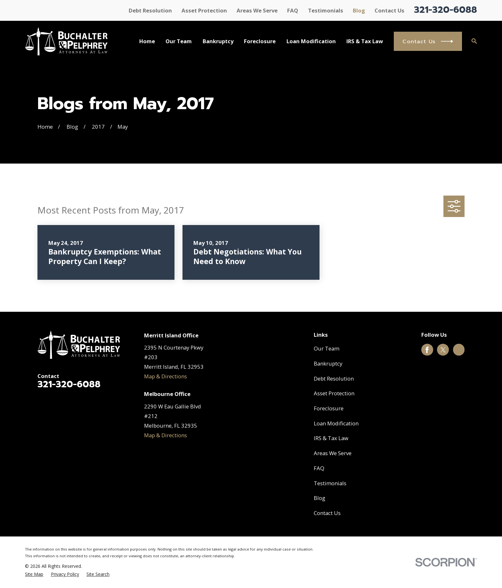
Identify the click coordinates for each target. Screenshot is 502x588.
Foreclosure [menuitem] (260, 41)
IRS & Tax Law (331, 438)
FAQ (292, 10)
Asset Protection (204, 10)
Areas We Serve (257, 10)
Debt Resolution (150, 10)
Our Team (326, 348)
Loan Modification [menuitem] (311, 41)
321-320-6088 (445, 10)
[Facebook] (427, 350)
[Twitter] (443, 350)
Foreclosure (329, 408)
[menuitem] (34, 574)
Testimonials (325, 10)
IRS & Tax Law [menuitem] (364, 41)
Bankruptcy (328, 363)
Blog (359, 10)
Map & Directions (165, 376)
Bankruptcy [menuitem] (218, 41)
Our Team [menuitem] (179, 41)
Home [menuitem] (147, 41)
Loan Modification (336, 423)
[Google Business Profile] (459, 350)
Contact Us (389, 10)
